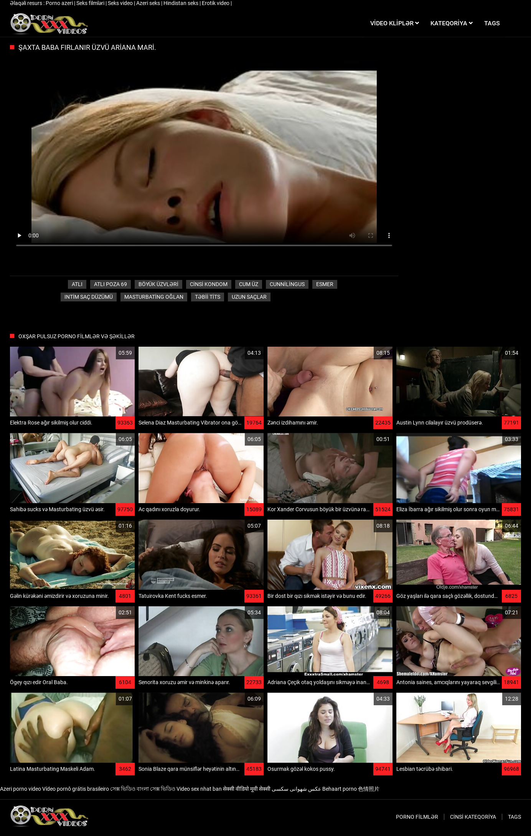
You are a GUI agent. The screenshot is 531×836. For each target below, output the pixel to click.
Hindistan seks (181, 3)
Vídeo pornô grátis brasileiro (75, 789)
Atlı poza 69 (110, 284)
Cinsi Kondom (209, 284)
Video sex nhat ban (199, 789)
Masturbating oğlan (153, 297)
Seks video (121, 3)
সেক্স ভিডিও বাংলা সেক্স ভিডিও (142, 789)
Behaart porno (339, 789)
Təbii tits (207, 297)
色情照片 (368, 789)
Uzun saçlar (249, 297)
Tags (514, 817)
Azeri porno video (20, 789)
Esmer (324, 284)
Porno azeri (60, 3)
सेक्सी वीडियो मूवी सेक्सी (246, 789)
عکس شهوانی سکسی (296, 789)
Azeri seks (148, 3)
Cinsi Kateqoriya (473, 817)
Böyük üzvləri (158, 284)
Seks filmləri (91, 3)
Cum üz (248, 284)
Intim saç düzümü (88, 297)
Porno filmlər (417, 817)
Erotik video (216, 3)
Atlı (77, 284)
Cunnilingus (287, 284)
